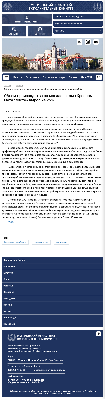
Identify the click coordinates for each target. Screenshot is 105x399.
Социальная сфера (54, 77)
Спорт (6, 279)
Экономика (32, 77)
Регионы (8, 285)
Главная (7, 86)
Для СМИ (86, 77)
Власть (17, 77)
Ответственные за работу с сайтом (24, 345)
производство (41, 242)
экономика (61, 242)
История (7, 304)
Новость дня (10, 317)
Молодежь (9, 298)
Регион (73, 77)
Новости (19, 86)
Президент (9, 324)
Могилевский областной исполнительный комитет (51, 6)
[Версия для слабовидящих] (96, 42)
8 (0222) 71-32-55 (16, 370)
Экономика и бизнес (14, 260)
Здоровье (8, 292)
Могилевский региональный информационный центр (32, 351)
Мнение (7, 311)
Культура (8, 273)
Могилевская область (15, 242)
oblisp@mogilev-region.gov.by (49, 370)
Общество (9, 266)
